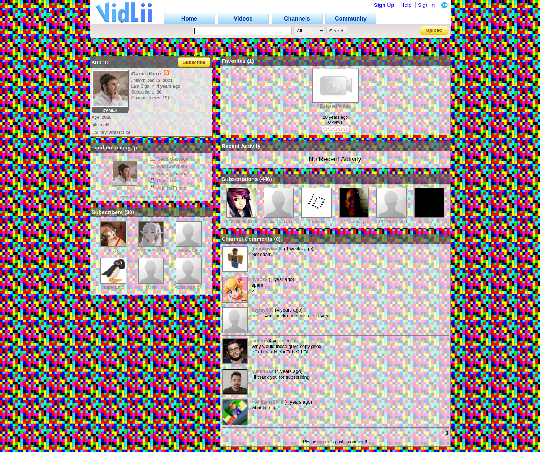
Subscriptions (321, 47)
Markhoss (263, 371)
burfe (151, 287)
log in (323, 441)
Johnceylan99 (267, 248)
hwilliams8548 (267, 402)
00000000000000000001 (247, 221)
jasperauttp (113, 287)
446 (265, 179)
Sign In (426, 5)
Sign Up (384, 5)
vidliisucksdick (188, 287)
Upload (434, 30)
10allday (316, 221)
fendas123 (429, 221)
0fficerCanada (278, 221)
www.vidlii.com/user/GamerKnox (151, 196)
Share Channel (169, 173)
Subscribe (194, 62)
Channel (212, 47)
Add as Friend (168, 188)
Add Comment (168, 166)
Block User (165, 180)
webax (259, 340)
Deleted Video (335, 106)
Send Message (169, 159)
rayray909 (263, 310)
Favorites (244, 47)
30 (129, 212)
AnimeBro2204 (151, 250)
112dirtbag (354, 221)
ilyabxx (260, 279)
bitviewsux (188, 250)
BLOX (113, 250)
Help (406, 5)
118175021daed (391, 221)
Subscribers (280, 47)
